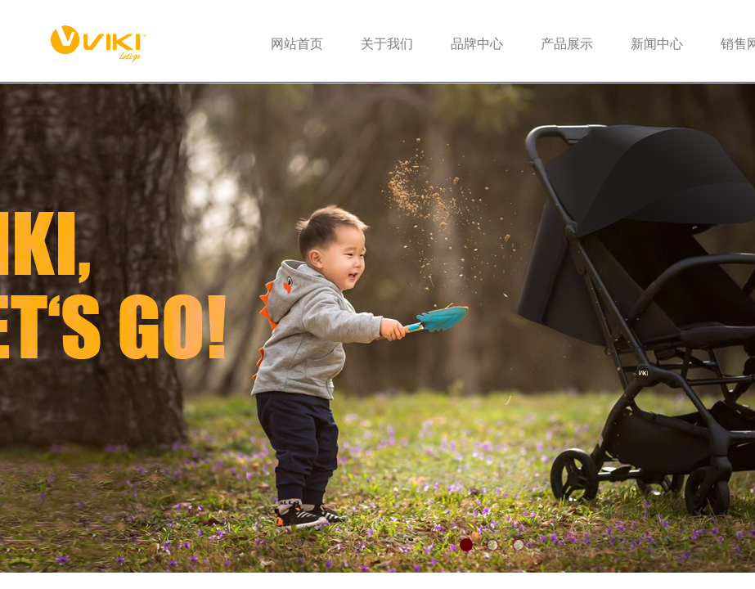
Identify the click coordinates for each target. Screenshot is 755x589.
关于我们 (387, 44)
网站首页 (297, 44)
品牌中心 (477, 44)
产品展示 (567, 44)
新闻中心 (657, 44)
